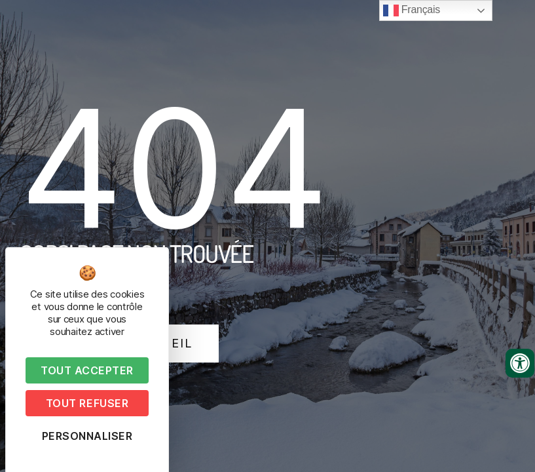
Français (411, 10)
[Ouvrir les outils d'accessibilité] (520, 363)
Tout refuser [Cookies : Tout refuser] (87, 403)
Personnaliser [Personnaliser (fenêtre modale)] (87, 435)
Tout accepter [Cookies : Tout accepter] (87, 370)
